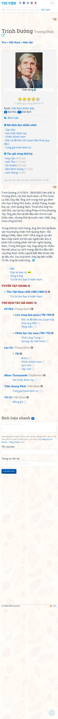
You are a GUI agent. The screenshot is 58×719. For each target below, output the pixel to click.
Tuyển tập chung (14, 396)
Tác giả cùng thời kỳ (18, 209)
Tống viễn (27, 437)
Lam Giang (11, 228)
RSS (53, 716)
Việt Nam (17, 164)
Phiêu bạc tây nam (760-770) (33, 443)
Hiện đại (28, 164)
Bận (12, 379)
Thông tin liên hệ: (11, 568)
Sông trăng (16, 386)
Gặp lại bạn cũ (18, 383)
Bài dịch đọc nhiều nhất (20, 180)
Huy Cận (10, 214)
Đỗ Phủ (8, 419)
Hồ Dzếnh (11, 221)
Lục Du (8, 458)
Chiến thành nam (15, 192)
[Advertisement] (29, 47)
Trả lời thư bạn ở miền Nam (26, 390)
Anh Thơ (10, 217)
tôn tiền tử (18, 235)
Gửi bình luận (9, 581)
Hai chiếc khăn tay (15, 188)
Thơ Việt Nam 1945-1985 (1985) (25, 402)
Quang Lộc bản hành (33, 451)
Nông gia (18, 512)
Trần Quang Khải (15, 496)
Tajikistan (35, 485)
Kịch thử (26, 476)
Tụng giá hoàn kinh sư (18, 203)
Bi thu (24, 468)
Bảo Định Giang (14, 224)
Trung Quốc (22, 419)
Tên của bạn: (8, 556)
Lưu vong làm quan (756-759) (33, 425)
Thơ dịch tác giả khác (18, 413)
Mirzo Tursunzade (15, 485)
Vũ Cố (8, 507)
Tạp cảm (10, 185)
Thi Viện (9, 3)
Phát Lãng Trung (31, 448)
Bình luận (13, 173)
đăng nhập (14, 552)
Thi (17, 464)
